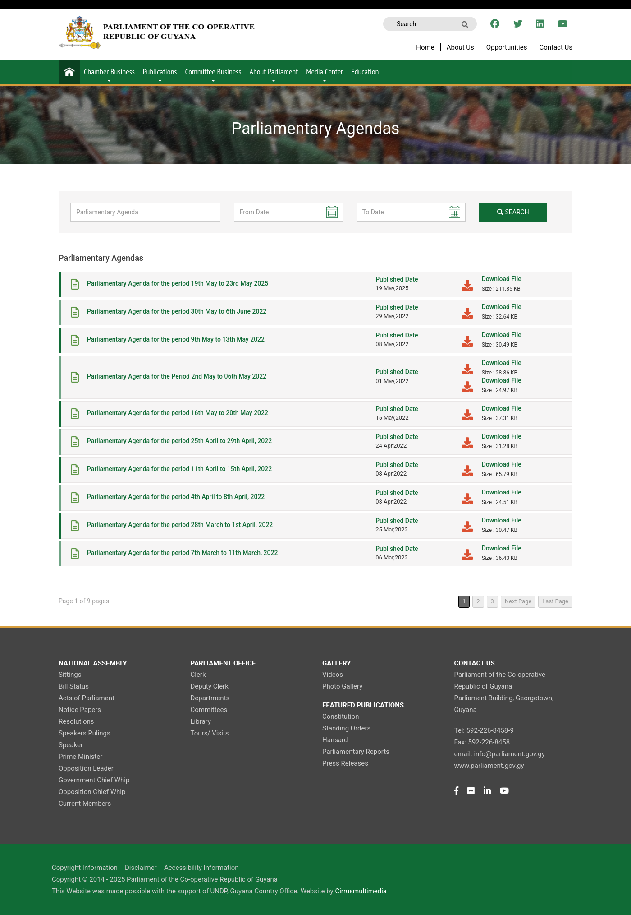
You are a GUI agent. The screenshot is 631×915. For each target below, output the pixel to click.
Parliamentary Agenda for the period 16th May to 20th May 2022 (177, 412)
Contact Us (555, 47)
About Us (460, 47)
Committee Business (213, 74)
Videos (332, 674)
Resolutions (76, 721)
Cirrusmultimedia (361, 891)
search (513, 212)
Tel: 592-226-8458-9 (484, 730)
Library (201, 721)
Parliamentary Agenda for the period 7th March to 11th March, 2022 (182, 552)
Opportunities (506, 47)
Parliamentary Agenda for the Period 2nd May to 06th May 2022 (176, 376)
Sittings (70, 674)
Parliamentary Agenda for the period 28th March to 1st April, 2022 (180, 524)
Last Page (555, 601)
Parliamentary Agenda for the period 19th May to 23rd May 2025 (177, 283)
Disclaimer (141, 868)
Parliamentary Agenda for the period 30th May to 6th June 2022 (176, 311)
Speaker (71, 745)
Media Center (324, 74)
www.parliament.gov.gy (489, 766)
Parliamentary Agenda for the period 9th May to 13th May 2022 (176, 339)
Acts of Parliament (86, 698)
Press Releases (345, 763)
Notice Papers (80, 710)
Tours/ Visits (210, 733)
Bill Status (74, 686)
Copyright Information (85, 868)
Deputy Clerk (210, 686)
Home (425, 47)
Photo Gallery (342, 686)
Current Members (85, 803)
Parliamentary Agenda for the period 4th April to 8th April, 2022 (176, 496)
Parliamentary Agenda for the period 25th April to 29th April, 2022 (179, 440)
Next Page (518, 601)
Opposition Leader (86, 768)
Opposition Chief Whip (92, 792)
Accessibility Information (201, 868)
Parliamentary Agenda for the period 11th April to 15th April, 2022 (179, 468)
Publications (160, 74)
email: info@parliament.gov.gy (499, 754)
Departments (210, 698)
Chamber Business (109, 74)
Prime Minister (80, 757)
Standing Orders (346, 728)
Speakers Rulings (84, 733)
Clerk (198, 674)
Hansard (335, 740)
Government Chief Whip (94, 780)
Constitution (340, 716)
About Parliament (273, 74)
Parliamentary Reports (355, 752)
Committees (209, 710)
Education (365, 71)
